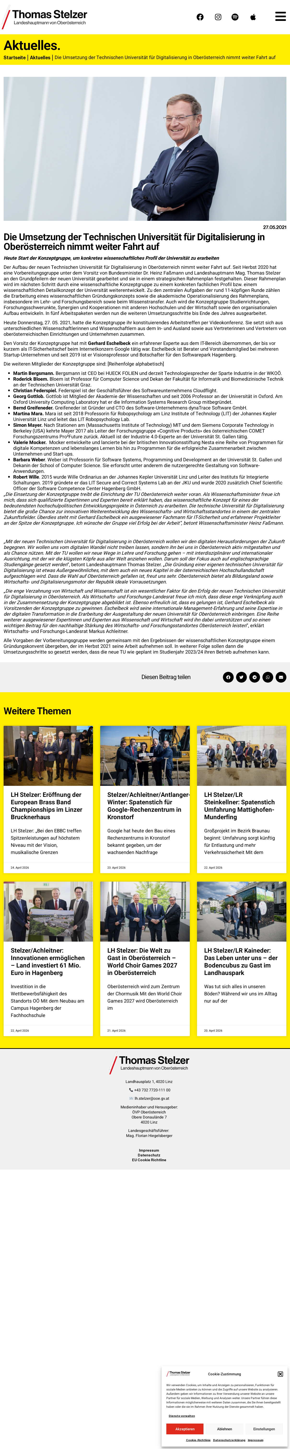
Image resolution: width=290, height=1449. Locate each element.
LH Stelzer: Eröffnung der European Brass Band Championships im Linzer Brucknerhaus (46, 806)
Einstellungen (264, 1429)
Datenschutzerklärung (229, 1440)
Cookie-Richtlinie (198, 1440)
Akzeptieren (185, 1429)
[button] (280, 1374)
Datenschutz (149, 1155)
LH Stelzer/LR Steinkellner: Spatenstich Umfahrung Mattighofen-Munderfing (239, 806)
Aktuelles (40, 57)
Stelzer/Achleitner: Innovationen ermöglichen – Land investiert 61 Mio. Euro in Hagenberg (48, 962)
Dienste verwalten (182, 1415)
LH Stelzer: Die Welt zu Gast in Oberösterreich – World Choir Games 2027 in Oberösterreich (142, 962)
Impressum (255, 1440)
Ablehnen (224, 1429)
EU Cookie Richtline (149, 1160)
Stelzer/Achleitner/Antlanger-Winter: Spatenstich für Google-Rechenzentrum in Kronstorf (149, 806)
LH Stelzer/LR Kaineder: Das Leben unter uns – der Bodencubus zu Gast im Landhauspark (241, 962)
